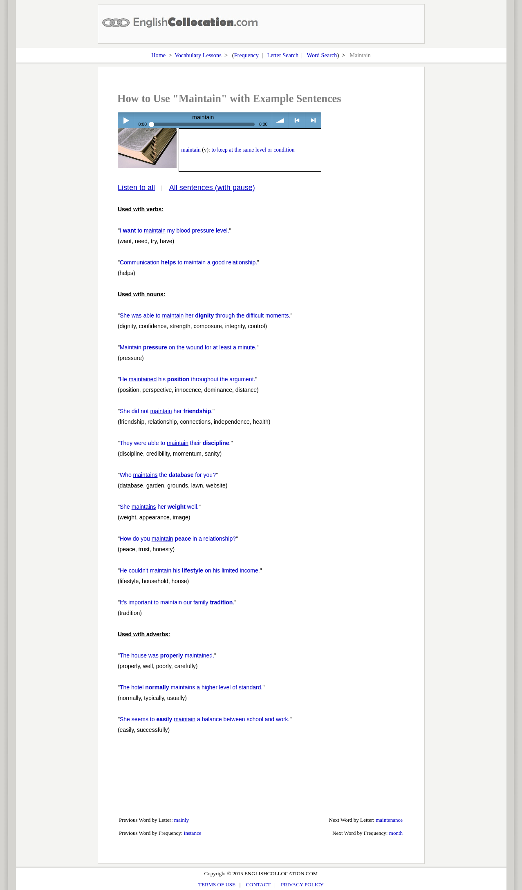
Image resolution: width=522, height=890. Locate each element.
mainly (181, 820)
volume (280, 120)
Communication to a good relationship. (188, 262)
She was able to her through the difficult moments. (205, 315)
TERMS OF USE (216, 884)
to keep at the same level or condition (252, 150)
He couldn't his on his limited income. (190, 570)
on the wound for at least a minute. (188, 347)
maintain (191, 150)
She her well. (159, 506)
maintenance (389, 820)
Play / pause (126, 120)
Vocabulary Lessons (198, 55)
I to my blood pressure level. (174, 230)
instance (193, 833)
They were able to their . (175, 443)
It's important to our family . (177, 602)
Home (158, 55)
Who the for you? (168, 475)
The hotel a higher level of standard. (191, 687)
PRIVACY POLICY (302, 884)
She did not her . (166, 411)
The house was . (167, 655)
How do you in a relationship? (178, 538)
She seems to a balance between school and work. (205, 719)
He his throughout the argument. (187, 379)
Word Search (322, 55)
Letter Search (283, 55)
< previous (297, 120)
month (396, 833)
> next (313, 120)
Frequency (246, 55)
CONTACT (258, 884)
